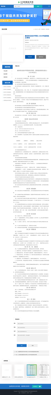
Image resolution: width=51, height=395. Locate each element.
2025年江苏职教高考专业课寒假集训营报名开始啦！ (8, 94)
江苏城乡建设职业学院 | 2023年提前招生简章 (27, 354)
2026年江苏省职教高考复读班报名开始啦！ (8, 89)
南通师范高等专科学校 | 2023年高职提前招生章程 (28, 351)
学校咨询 (30, 56)
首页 (39, 29)
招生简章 (47, 29)
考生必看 (5, 70)
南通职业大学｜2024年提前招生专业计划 (7, 377)
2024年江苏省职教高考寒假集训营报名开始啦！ (8, 97)
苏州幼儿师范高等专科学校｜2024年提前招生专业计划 (19, 377)
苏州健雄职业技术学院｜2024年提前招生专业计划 (32, 377)
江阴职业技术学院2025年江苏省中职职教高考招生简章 (8, 100)
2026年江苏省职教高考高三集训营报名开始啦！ (8, 92)
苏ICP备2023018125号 (33, 391)
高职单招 (43, 29)
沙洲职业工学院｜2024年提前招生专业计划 (44, 377)
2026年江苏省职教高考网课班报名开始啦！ (8, 86)
